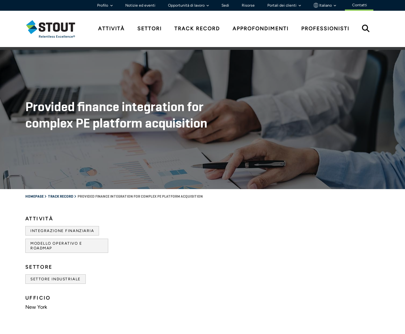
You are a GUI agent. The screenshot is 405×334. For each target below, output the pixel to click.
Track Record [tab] (197, 29)
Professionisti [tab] (325, 29)
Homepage (34, 197)
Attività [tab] (111, 29)
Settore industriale (55, 279)
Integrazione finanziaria (62, 231)
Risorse (248, 5)
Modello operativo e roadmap (56, 245)
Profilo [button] (103, 5)
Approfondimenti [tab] (261, 29)
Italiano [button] (323, 5)
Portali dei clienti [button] (282, 5)
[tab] (55, 28)
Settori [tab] (149, 29)
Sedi (225, 5)
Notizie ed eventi (140, 5)
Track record (61, 197)
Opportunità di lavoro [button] (187, 5)
